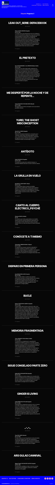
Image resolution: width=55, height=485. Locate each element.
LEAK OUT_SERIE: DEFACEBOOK (27, 23)
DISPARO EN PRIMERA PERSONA (27, 265)
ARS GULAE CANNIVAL (27, 454)
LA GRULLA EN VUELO (27, 175)
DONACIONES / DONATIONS (37, 5)
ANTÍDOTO (27, 151)
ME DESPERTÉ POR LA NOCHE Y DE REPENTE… (27, 94)
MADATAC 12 (38, 4)
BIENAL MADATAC (46, 5)
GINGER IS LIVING (27, 393)
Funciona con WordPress (15, 482)
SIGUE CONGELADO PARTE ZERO (28, 364)
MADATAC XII (7, 482)
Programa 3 (18, 48)
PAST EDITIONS (45, 4)
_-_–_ (27, 426)
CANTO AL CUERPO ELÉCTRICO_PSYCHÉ (27, 206)
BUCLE (27, 295)
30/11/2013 (28, 26)
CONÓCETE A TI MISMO (27, 236)
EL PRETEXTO (27, 57)
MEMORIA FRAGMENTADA (27, 330)
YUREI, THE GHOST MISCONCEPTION (27, 121)
